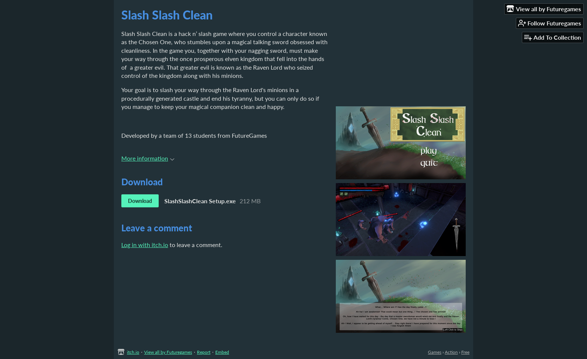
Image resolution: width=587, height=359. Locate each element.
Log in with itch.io (144, 244)
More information (147, 158)
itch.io (133, 352)
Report (203, 352)
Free (465, 352)
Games (434, 352)
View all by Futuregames (168, 352)
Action (451, 352)
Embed (222, 352)
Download (140, 201)
